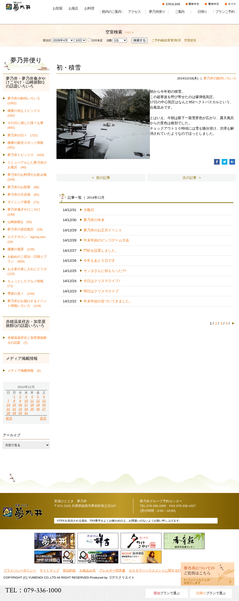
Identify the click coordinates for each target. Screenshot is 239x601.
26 (38, 409)
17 (26, 405)
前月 (9, 418)
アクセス (134, 12)
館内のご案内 (111, 12)
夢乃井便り (157, 12)
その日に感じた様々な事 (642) (27, 125)
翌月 (43, 418)
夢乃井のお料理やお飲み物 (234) (28, 177)
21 (8, 409)
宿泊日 (47, 40)
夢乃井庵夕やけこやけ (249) (25, 212)
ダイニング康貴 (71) (23, 202)
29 (14, 413)
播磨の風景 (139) (21, 249)
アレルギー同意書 (112, 570)
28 (8, 413)
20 (44, 405)
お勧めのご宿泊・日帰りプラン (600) (27, 259)
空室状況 (190, 40)
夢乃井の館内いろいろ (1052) (25, 101)
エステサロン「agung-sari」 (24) (28, 239)
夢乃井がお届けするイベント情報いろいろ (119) (27, 303)
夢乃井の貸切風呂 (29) (24, 229)
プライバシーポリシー (20, 570)
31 (26, 413)
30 (20, 413)
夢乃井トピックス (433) (25, 155)
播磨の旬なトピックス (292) (25, 113)
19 (38, 405)
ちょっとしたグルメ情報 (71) (27, 283)
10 (26, 401)
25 (32, 409)
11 (32, 401)
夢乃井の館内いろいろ (220, 78)
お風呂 (73, 8)
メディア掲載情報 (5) (24, 370)
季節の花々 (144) (21, 293)
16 (20, 405)
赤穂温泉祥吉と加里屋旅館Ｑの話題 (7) (27, 340)
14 (8, 405)
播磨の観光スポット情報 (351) (27, 145)
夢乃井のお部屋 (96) (23, 187)
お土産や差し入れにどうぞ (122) (28, 271)
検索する (140, 40)
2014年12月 (26, 387)
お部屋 (57, 8)
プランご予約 (225, 12)
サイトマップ (49, 570)
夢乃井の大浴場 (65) (23, 194)
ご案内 (179, 12)
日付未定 (95, 40)
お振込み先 (87, 570)
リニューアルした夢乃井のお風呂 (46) (27, 165)
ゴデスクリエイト (122, 577)
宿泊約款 (69, 570)
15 (14, 405)
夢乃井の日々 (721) (22, 135)
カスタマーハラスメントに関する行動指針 (160, 570)
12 (38, 401)
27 (44, 409)
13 (44, 401)
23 (20, 409)
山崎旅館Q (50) (19, 222)
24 (26, 409)
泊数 (109, 40)
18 (32, 405)
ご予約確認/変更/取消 (165, 40)
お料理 (89, 8)
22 (14, 409)
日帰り (202, 12)
